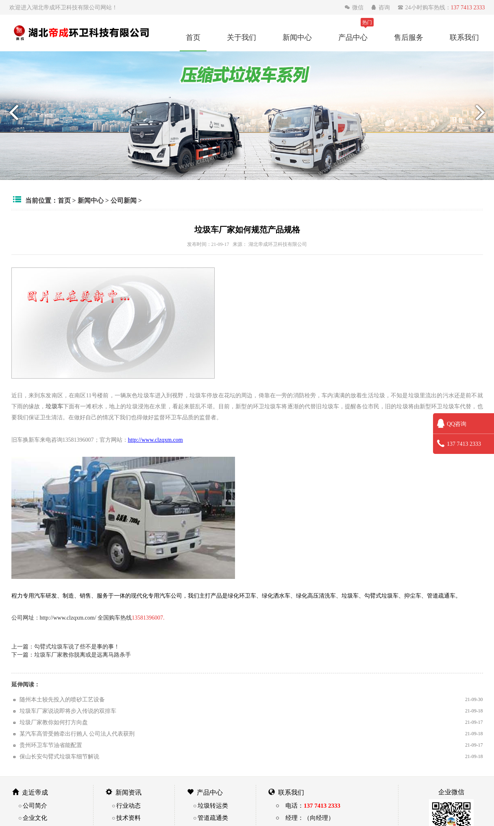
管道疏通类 (213, 818)
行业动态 (128, 805)
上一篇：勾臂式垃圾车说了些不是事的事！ (65, 646)
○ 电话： (308, 805)
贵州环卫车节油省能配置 (51, 745)
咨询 (381, 7)
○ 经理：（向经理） (305, 818)
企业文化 (35, 818)
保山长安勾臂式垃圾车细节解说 (59, 756)
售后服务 (408, 37)
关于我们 (241, 37)
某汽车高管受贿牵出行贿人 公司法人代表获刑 (77, 733)
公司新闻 (124, 200)
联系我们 (464, 37)
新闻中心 (297, 37)
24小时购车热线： (441, 7)
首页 (193, 37)
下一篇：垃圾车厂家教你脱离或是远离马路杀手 (71, 654)
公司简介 (35, 805)
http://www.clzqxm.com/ (68, 617)
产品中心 (353, 37)
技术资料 (128, 818)
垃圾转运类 (213, 805)
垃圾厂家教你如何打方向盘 (54, 722)
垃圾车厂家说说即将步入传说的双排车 (68, 711)
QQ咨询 (451, 424)
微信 (354, 7)
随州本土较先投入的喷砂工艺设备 (62, 699)
